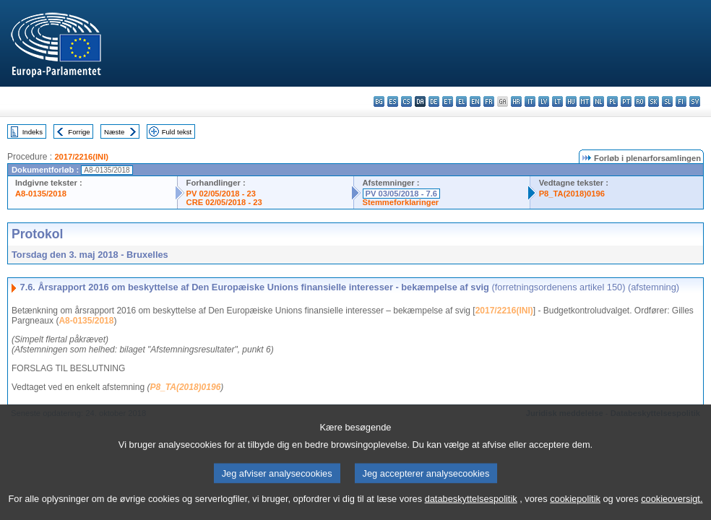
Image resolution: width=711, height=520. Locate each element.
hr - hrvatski (516, 101)
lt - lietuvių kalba (557, 101)
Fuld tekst (177, 132)
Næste (114, 132)
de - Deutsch (433, 101)
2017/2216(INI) (81, 156)
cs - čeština (406, 101)
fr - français (488, 101)
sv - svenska (694, 101)
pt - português (626, 101)
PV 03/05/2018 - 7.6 (402, 193)
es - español (392, 101)
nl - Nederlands (598, 101)
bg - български (379, 101)
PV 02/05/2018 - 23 (221, 193)
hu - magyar (571, 101)
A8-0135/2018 (40, 193)
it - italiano (530, 101)
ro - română (639, 101)
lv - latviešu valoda (543, 101)
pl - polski (612, 101)
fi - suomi (681, 101)
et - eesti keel (447, 101)
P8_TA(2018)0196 (572, 193)
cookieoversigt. (671, 507)
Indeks (32, 132)
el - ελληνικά (461, 101)
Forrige (79, 132)
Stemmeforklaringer (401, 202)
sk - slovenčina (653, 101)
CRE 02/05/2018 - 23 (224, 202)
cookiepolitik (575, 507)
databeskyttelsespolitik (471, 507)
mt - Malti (584, 101)
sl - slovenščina (667, 101)
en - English (475, 101)
